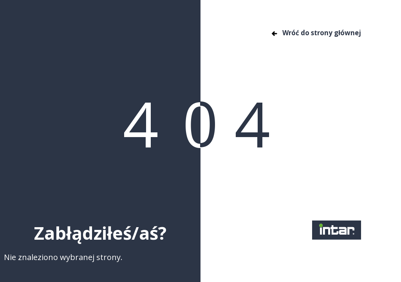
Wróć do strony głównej (316, 32)
